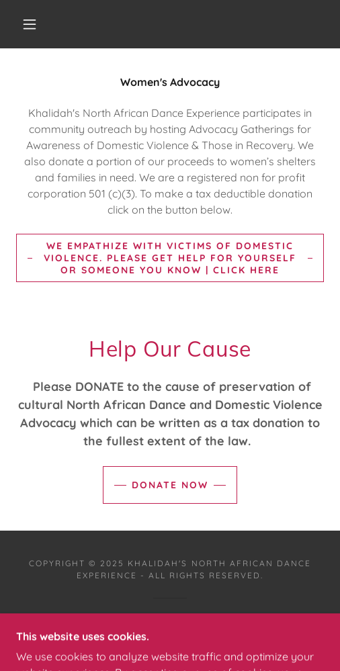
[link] (170, 636)
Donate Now (170, 485)
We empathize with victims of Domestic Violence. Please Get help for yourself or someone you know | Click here (170, 258)
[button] (31, 24)
